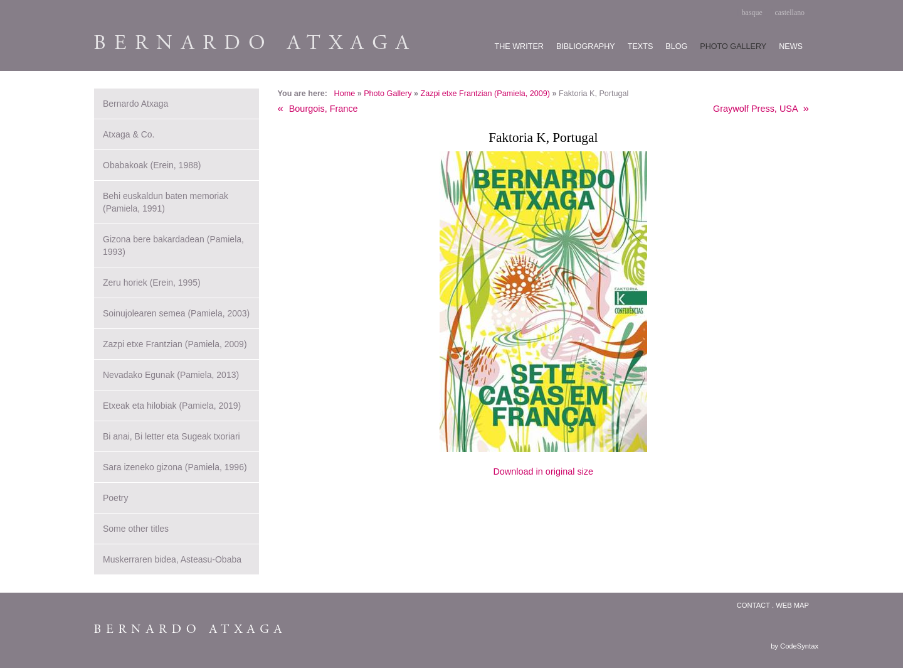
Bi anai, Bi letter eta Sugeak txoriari (171, 436)
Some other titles (136, 529)
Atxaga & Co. (129, 134)
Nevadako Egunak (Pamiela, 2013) (171, 375)
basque (752, 12)
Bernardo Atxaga (135, 104)
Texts (640, 46)
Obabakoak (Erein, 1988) (152, 165)
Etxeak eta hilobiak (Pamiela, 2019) (172, 406)
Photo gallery (733, 46)
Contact (753, 605)
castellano (790, 12)
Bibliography (585, 46)
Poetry (115, 498)
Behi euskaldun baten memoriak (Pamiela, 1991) (165, 202)
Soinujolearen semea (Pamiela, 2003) (176, 313)
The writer (519, 46)
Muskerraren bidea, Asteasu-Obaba (172, 559)
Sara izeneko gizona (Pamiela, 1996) (175, 467)
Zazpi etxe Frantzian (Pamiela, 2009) (486, 93)
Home (345, 93)
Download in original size (543, 471)
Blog (676, 46)
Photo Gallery (387, 93)
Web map (792, 605)
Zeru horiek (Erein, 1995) (152, 282)
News (791, 46)
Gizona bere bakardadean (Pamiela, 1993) (173, 245)
